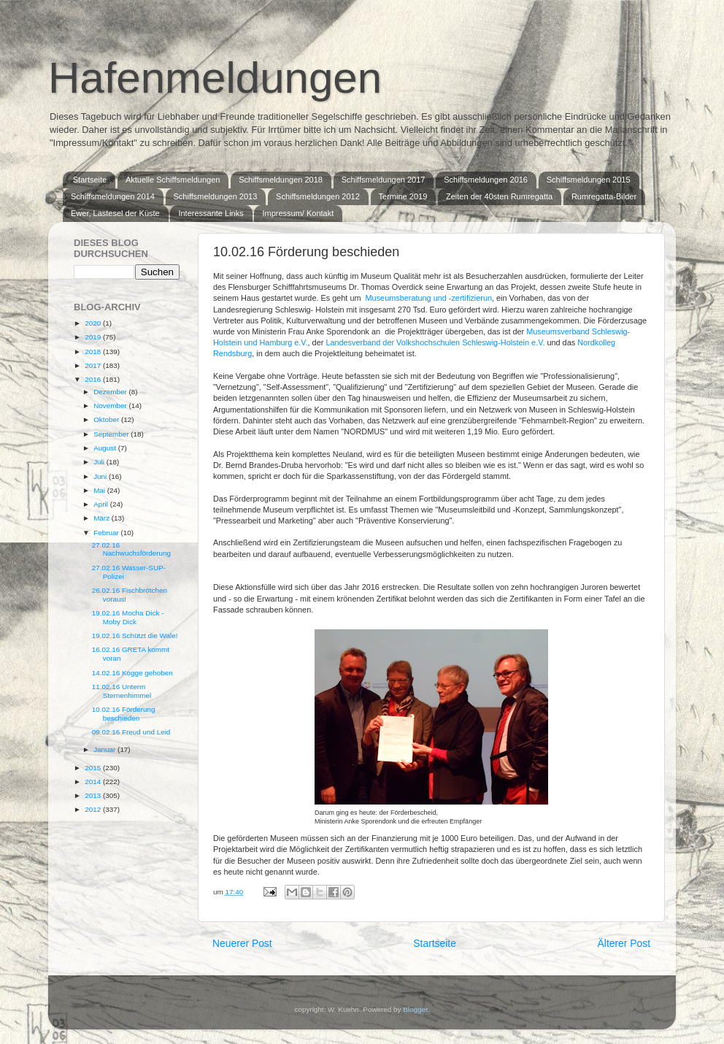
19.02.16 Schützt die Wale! (135, 636)
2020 (94, 323)
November (110, 406)
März (102, 518)
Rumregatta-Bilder (603, 196)
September (112, 434)
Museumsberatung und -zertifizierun (429, 297)
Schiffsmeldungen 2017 (383, 179)
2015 (94, 768)
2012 (94, 809)
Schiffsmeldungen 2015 (589, 179)
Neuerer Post (242, 943)
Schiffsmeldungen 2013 (216, 196)
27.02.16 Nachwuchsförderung (131, 549)
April (101, 504)
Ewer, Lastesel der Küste (115, 213)
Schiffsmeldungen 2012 (318, 196)
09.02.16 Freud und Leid (131, 732)
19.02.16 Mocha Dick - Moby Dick (128, 617)
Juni (101, 476)
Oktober (107, 419)
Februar (106, 533)
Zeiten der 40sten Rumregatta (499, 196)
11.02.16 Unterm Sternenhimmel (121, 691)
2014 (94, 782)
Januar (105, 749)
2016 (94, 379)
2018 (94, 352)
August (105, 448)
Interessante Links (210, 213)
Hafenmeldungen (215, 77)
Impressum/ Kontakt (298, 213)
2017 (94, 365)
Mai (100, 490)
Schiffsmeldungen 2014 (113, 196)
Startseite (90, 179)
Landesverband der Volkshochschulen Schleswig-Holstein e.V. (435, 342)
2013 (94, 795)
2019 (94, 337)
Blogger (415, 1009)
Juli (100, 462)
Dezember (110, 392)
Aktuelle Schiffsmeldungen (173, 179)
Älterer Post (624, 943)
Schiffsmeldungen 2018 (281, 179)
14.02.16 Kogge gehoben (132, 673)
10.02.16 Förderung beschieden (123, 713)
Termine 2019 (403, 196)
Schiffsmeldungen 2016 (486, 179)
